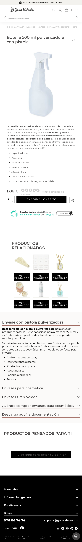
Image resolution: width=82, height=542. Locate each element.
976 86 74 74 (14, 520)
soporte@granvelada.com (61, 520)
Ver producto (21, 277)
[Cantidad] (11, 199)
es (74, 10)
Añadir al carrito (41, 199)
